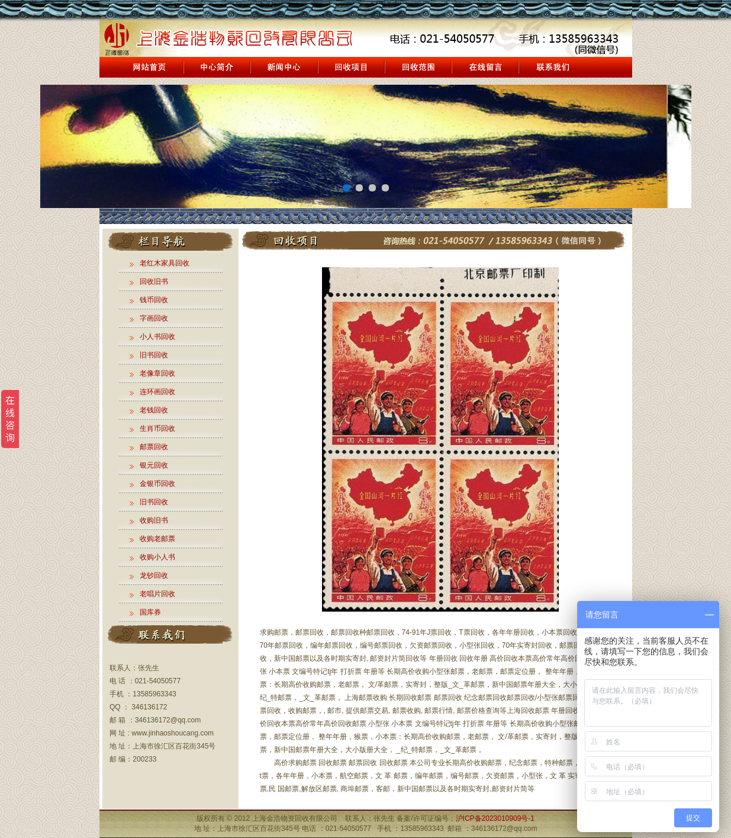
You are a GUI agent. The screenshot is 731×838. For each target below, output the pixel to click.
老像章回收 (157, 373)
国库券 (150, 612)
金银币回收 (157, 483)
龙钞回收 (154, 575)
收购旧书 (154, 520)
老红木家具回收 (164, 263)
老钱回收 (154, 410)
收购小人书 (157, 557)
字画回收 (154, 318)
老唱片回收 (157, 594)
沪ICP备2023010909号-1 (495, 818)
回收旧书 (154, 281)
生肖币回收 (157, 428)
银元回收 (154, 465)
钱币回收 (154, 300)
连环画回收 (157, 392)
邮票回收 (154, 447)
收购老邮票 (157, 539)
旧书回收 (154, 355)
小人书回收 (157, 336)
